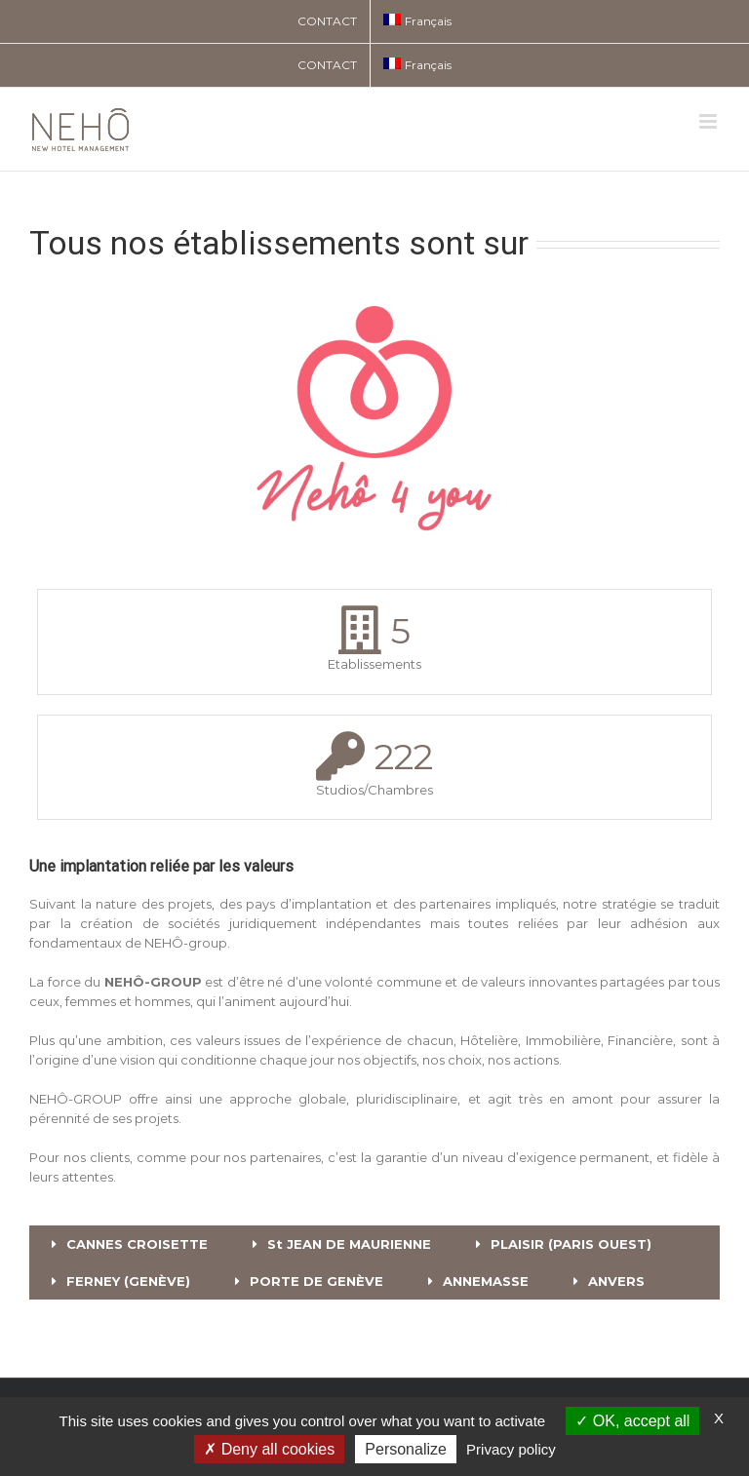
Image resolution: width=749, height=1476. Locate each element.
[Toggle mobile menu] (709, 121)
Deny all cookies (269, 1449)
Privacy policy (511, 1449)
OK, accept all (632, 1421)
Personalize (406, 1449)
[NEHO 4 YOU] (374, 283)
